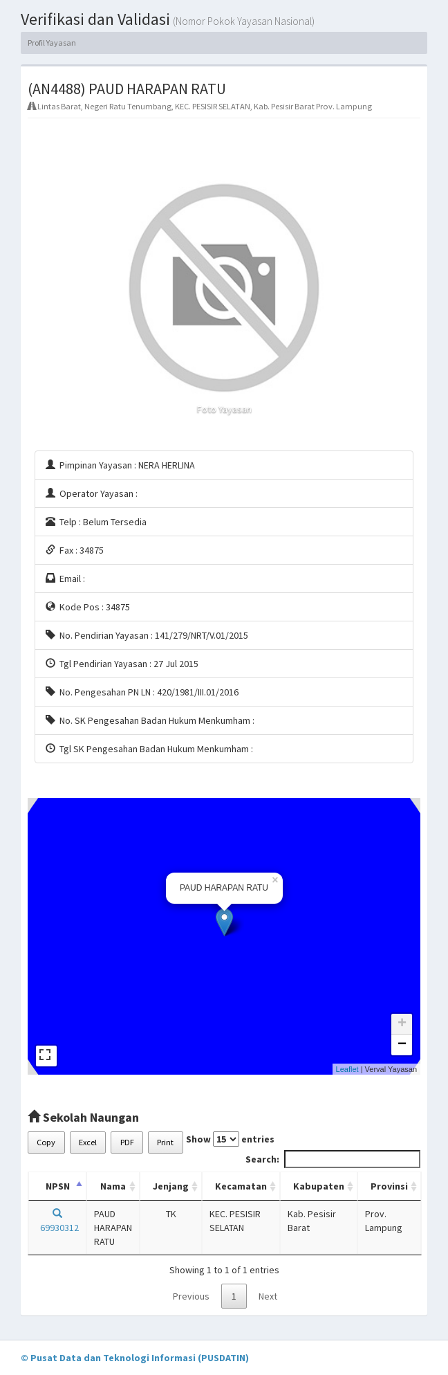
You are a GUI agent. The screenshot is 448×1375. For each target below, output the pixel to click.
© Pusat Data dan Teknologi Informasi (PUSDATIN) (135, 1357)
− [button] (402, 1045)
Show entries (230, 1139)
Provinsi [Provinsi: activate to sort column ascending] (389, 1186)
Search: (332, 1159)
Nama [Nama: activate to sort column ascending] (113, 1186)
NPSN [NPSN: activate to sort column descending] (58, 1186)
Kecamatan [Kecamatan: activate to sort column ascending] (241, 1186)
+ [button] (402, 1024)
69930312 (57, 1221)
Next (268, 1296)
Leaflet (347, 1069)
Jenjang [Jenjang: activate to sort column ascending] (171, 1186)
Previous (191, 1296)
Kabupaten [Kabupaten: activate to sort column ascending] (318, 1186)
